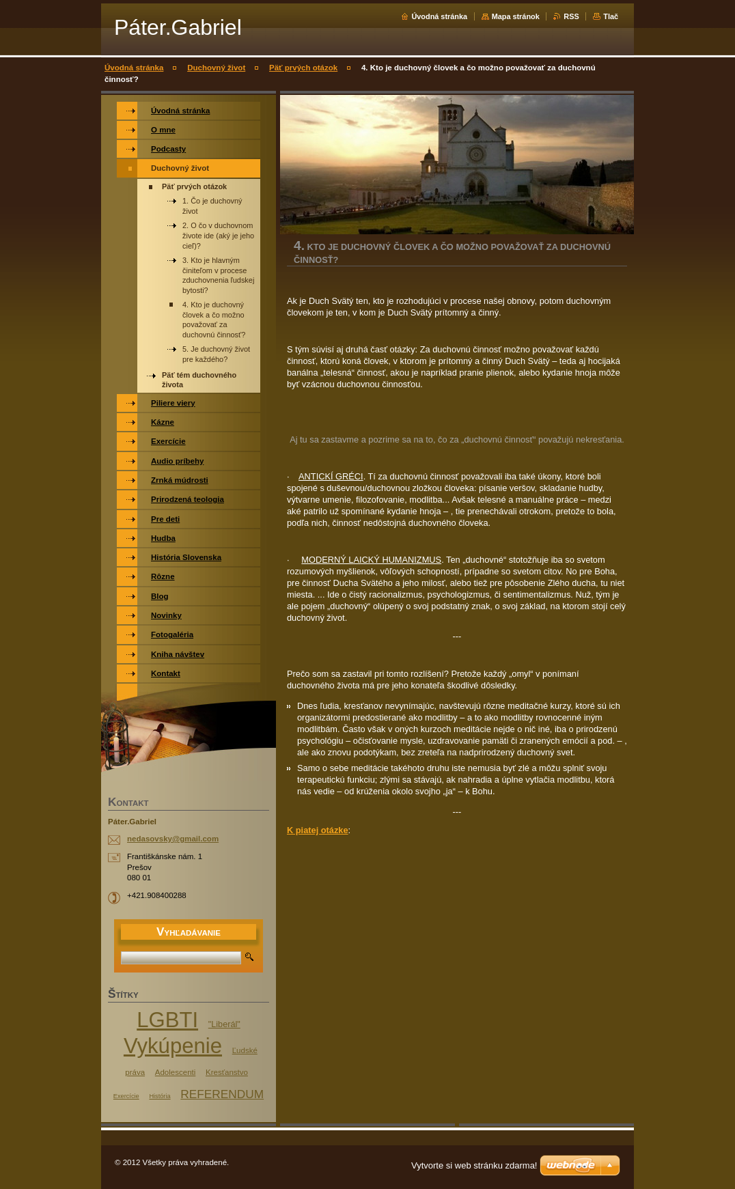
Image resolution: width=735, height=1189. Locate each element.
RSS (571, 16)
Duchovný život (216, 68)
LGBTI (167, 1020)
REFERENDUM (222, 1094)
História (159, 1096)
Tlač (610, 16)
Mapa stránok (516, 16)
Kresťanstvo (227, 1072)
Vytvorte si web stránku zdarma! (474, 1165)
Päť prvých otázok (303, 68)
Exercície (126, 1096)
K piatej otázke (317, 830)
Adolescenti (175, 1072)
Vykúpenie (173, 1046)
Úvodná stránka (439, 16)
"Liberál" (224, 1024)
